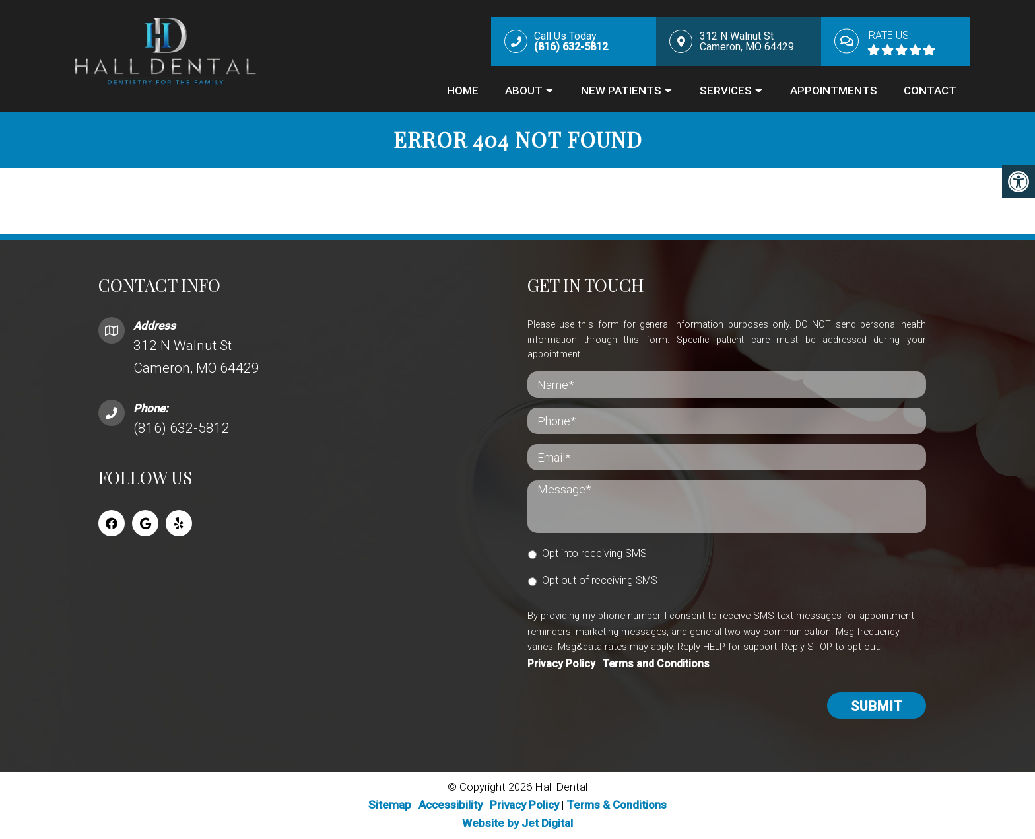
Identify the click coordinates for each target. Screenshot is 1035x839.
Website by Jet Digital (517, 823)
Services (726, 90)
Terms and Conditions (656, 663)
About (524, 90)
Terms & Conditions (616, 804)
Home (463, 90)
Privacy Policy (561, 663)
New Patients (621, 90)
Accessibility (450, 804)
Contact (930, 90)
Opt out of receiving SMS (599, 580)
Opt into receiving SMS (594, 553)
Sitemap (389, 804)
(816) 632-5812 (181, 428)
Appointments (833, 90)
